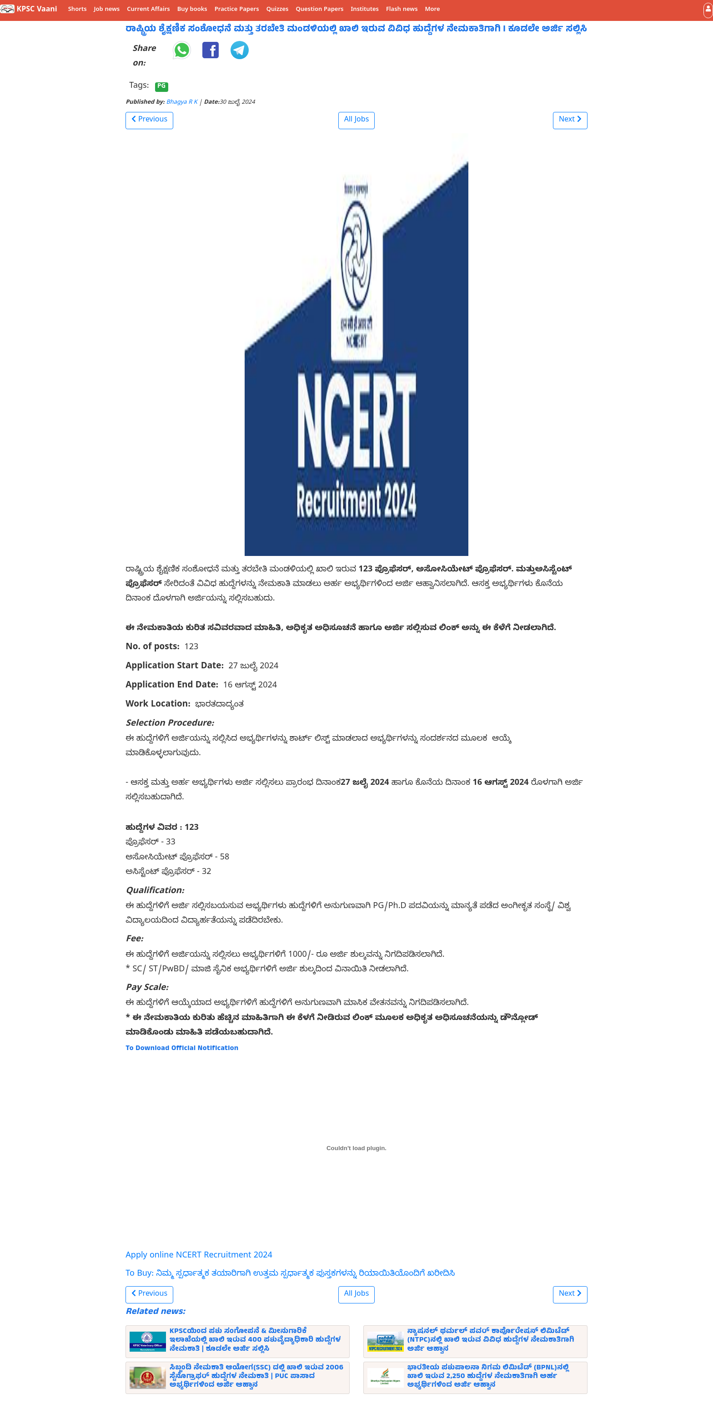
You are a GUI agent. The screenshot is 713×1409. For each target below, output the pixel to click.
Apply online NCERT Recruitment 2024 (199, 1256)
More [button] (432, 10)
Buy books (192, 10)
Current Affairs (148, 10)
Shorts (77, 10)
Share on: (144, 57)
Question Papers (319, 10)
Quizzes (277, 10)
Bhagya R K (181, 103)
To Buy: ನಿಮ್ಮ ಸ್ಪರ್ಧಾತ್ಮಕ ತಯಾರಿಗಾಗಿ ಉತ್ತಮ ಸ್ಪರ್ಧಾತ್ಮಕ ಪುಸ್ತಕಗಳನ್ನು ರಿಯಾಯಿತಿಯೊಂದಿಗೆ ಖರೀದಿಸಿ (290, 1274)
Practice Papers (237, 10)
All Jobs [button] (356, 121)
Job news (107, 10)
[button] (708, 10)
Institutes (365, 10)
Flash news (402, 10)
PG (161, 87)
